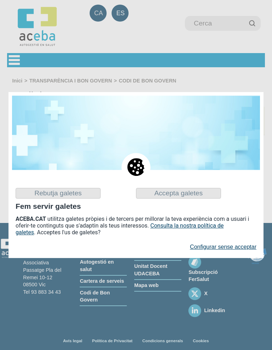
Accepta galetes (178, 193)
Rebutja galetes (57, 193)
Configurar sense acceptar (223, 247)
